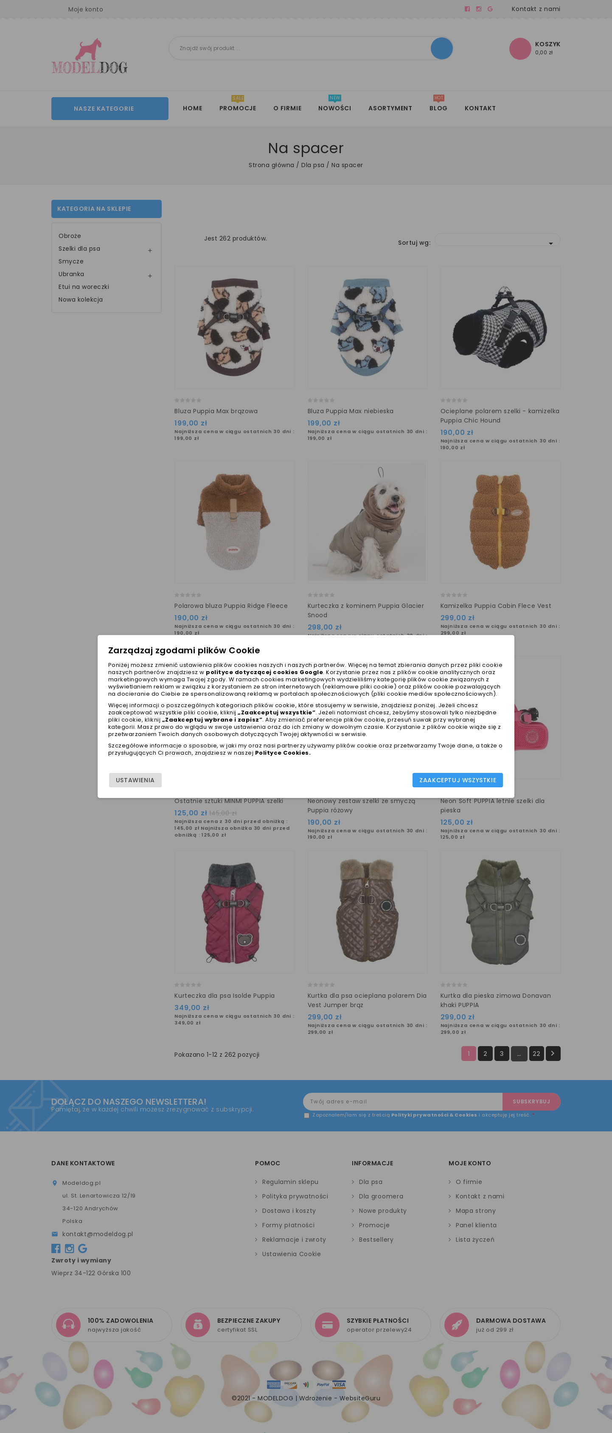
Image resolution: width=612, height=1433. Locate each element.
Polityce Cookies (289, 759)
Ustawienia (136, 781)
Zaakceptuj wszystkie (456, 781)
